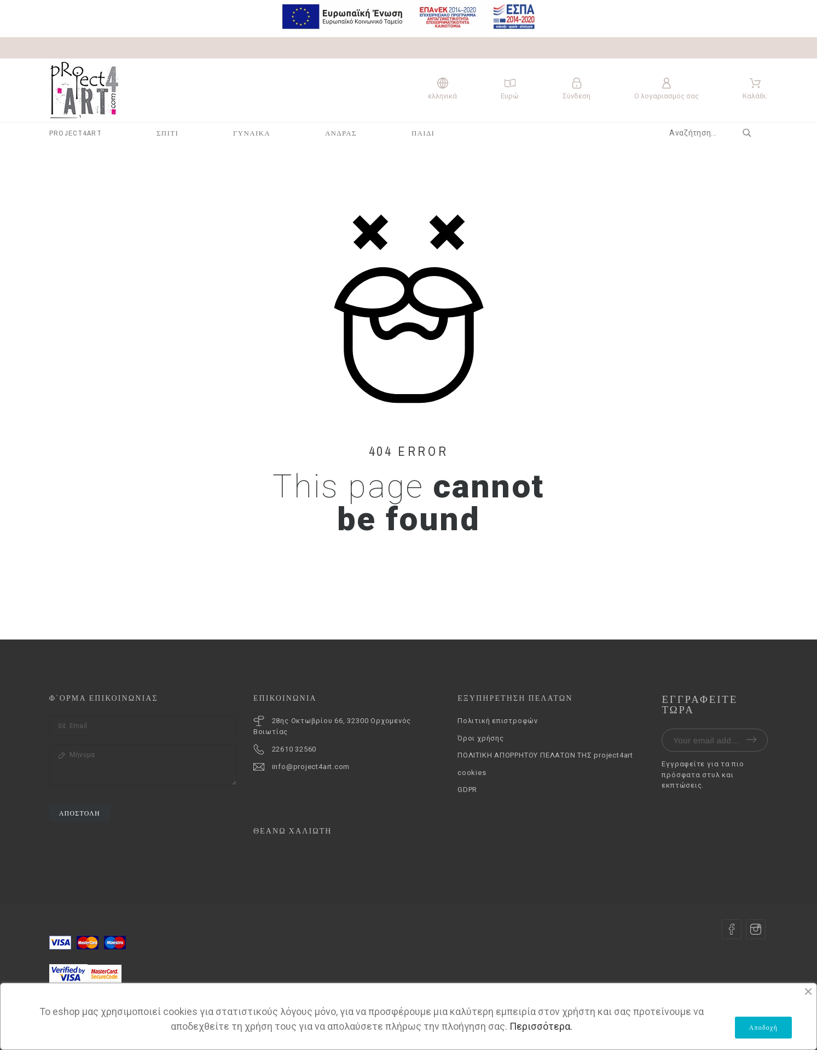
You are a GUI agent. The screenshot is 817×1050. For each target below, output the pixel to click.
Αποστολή (79, 813)
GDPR (467, 789)
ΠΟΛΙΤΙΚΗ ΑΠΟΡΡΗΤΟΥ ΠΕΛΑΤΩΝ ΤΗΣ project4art (545, 755)
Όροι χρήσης (480, 738)
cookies (471, 773)
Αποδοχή (763, 1027)
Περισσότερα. (540, 1026)
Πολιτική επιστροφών (497, 721)
